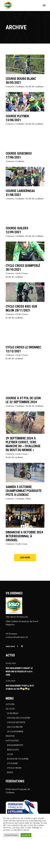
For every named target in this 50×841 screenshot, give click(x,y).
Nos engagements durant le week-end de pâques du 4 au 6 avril (19, 671)
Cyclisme (20, 86)
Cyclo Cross (21, 273)
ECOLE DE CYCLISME (18, 758)
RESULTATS (13, 749)
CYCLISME (12, 763)
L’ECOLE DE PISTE (16, 722)
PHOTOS (10, 735)
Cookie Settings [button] (11, 835)
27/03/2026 (10, 681)
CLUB (10, 754)
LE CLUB (10, 708)
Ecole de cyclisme (34, 86)
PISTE (10, 772)
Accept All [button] (26, 835)
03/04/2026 (11, 663)
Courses (10, 86)
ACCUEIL (10, 704)
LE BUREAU (13, 713)
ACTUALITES (12, 740)
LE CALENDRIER (15, 731)
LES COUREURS (15, 726)
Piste (28, 498)
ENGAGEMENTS (15, 744)
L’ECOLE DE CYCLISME (18, 717)
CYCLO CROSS (14, 767)
